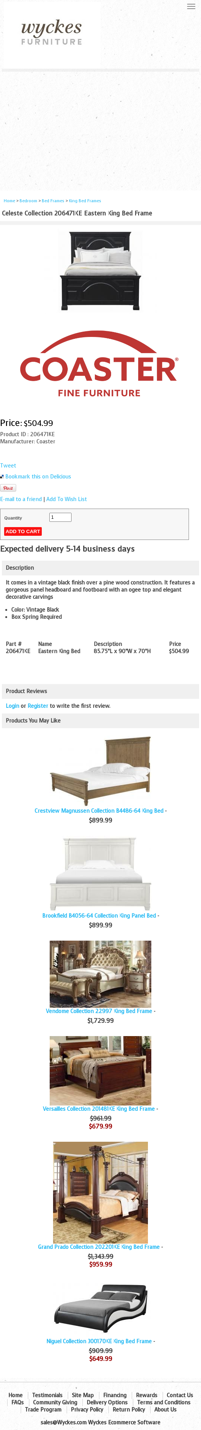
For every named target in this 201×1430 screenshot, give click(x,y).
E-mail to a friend (21, 499)
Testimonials (47, 1395)
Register (37, 706)
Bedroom (29, 201)
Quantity (13, 518)
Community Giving (55, 1402)
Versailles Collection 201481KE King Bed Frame (99, 1109)
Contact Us (180, 1395)
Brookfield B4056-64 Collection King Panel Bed (99, 916)
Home (9, 201)
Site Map (83, 1395)
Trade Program (43, 1409)
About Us (165, 1409)
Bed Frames (53, 201)
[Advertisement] (100, 128)
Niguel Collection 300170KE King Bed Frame (99, 1341)
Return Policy (129, 1409)
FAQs (17, 1402)
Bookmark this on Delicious (38, 476)
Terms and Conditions (163, 1402)
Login (12, 706)
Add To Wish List (66, 499)
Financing (114, 1395)
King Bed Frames (85, 201)
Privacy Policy (87, 1409)
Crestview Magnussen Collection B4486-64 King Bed (99, 811)
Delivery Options (107, 1402)
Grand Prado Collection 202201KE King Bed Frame (99, 1247)
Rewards (146, 1395)
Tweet (8, 465)
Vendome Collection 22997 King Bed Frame (99, 1011)
